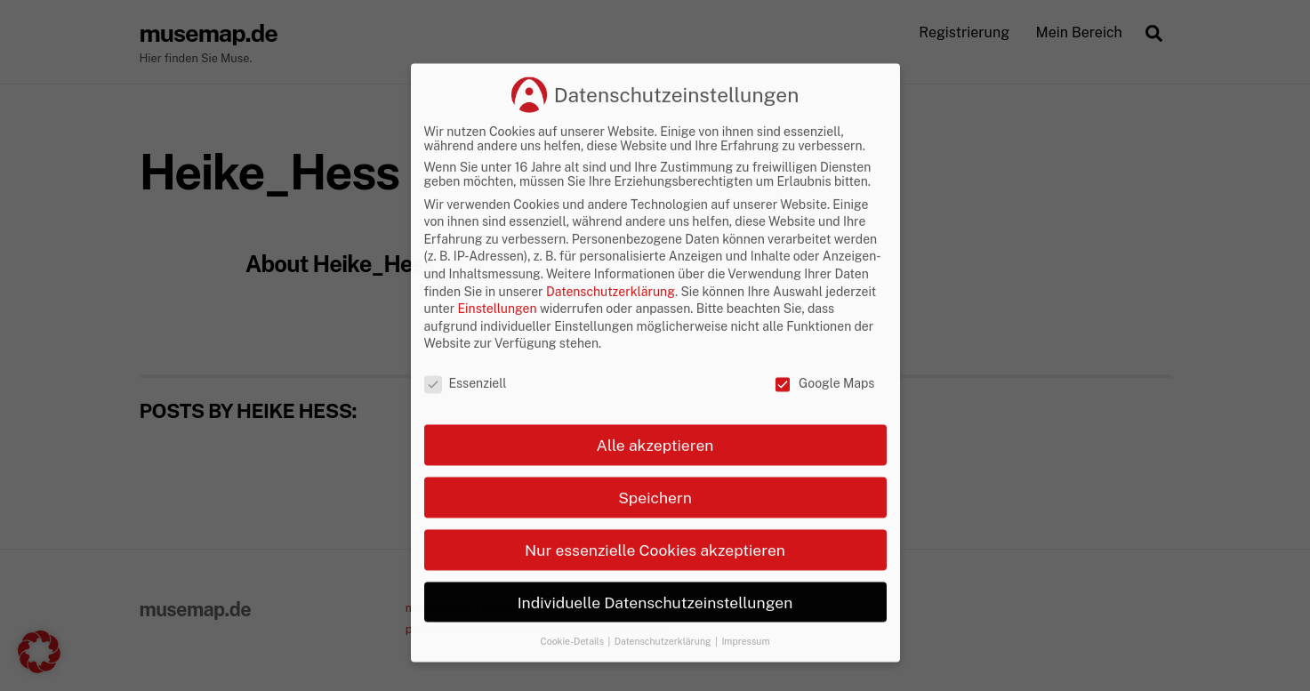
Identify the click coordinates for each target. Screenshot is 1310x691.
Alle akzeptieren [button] (655, 518)
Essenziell (465, 457)
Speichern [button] (655, 570)
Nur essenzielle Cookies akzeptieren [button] (655, 623)
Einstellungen (497, 382)
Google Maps (824, 457)
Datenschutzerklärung (610, 365)
